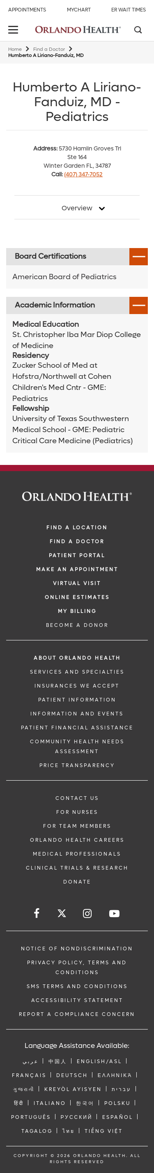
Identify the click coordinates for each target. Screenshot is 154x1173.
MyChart (79, 10)
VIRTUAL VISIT (77, 583)
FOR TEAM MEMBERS (77, 826)
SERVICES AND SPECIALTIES (77, 672)
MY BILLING (77, 611)
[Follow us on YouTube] (115, 913)
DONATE (77, 882)
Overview (77, 208)
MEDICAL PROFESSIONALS (77, 854)
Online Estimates (77, 597)
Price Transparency (77, 765)
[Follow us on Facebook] (37, 913)
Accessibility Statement (77, 1000)
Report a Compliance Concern (77, 1014)
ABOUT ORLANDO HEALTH (77, 658)
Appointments (27, 10)
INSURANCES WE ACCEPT (77, 686)
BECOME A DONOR (77, 625)
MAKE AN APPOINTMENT (77, 569)
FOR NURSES (77, 812)
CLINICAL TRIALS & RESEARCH (77, 868)
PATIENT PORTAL (77, 555)
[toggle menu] (14, 30)
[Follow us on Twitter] (62, 914)
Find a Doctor (49, 49)
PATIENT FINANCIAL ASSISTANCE (77, 727)
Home (15, 49)
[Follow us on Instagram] (88, 913)
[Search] (137, 31)
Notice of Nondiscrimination (77, 948)
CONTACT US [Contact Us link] (77, 798)
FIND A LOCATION (77, 527)
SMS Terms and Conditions (77, 986)
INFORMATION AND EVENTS (77, 714)
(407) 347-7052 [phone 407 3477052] (83, 174)
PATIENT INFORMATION (77, 700)
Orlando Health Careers (77, 840)
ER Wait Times (128, 10)
